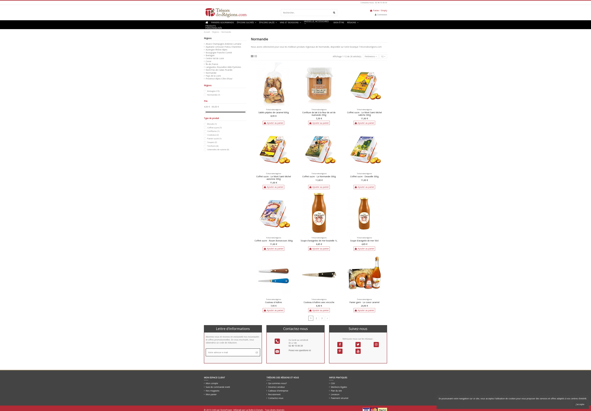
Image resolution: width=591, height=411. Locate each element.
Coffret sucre (214, 127)
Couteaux (213, 135)
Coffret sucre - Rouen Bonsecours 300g (274, 240)
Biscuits (212, 124)
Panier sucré (214, 138)
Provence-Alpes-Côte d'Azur (219, 78)
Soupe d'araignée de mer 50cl (364, 240)
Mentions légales (339, 387)
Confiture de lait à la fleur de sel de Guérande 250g (319, 113)
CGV (333, 383)
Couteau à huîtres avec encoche (319, 302)
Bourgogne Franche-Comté (219, 52)
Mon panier (211, 394)
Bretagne (210, 55)
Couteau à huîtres (273, 302)
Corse (208, 61)
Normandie (211, 72)
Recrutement (274, 394)
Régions (208, 38)
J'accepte (580, 404)
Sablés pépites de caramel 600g (273, 112)
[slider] (205, 112)
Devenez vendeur (276, 387)
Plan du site (336, 390)
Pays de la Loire (213, 75)
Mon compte (212, 383)
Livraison (335, 394)
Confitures (213, 131)
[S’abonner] (257, 352)
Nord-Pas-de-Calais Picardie (219, 69)
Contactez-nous (275, 398)
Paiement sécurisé (339, 398)
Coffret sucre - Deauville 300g (364, 176)
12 (383, 56)
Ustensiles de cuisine (218, 149)
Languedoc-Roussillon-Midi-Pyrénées (223, 67)
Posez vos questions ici (300, 350)
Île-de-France (212, 64)
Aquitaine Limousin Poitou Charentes (223, 46)
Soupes (212, 142)
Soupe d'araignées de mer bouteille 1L (319, 240)
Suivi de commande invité (218, 387)
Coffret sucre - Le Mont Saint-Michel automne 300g (273, 177)
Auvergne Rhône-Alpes (216, 49)
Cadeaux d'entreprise (278, 390)
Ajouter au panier (273, 123)
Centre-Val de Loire (215, 58)
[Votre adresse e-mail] (230, 352)
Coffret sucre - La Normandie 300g (319, 176)
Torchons (212, 146)
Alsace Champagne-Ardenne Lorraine (223, 43)
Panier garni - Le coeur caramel (364, 302)
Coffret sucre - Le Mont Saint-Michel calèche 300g (364, 113)
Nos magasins (212, 390)
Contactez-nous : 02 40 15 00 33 (374, 2)
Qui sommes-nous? (277, 383)
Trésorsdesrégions (273, 109)
